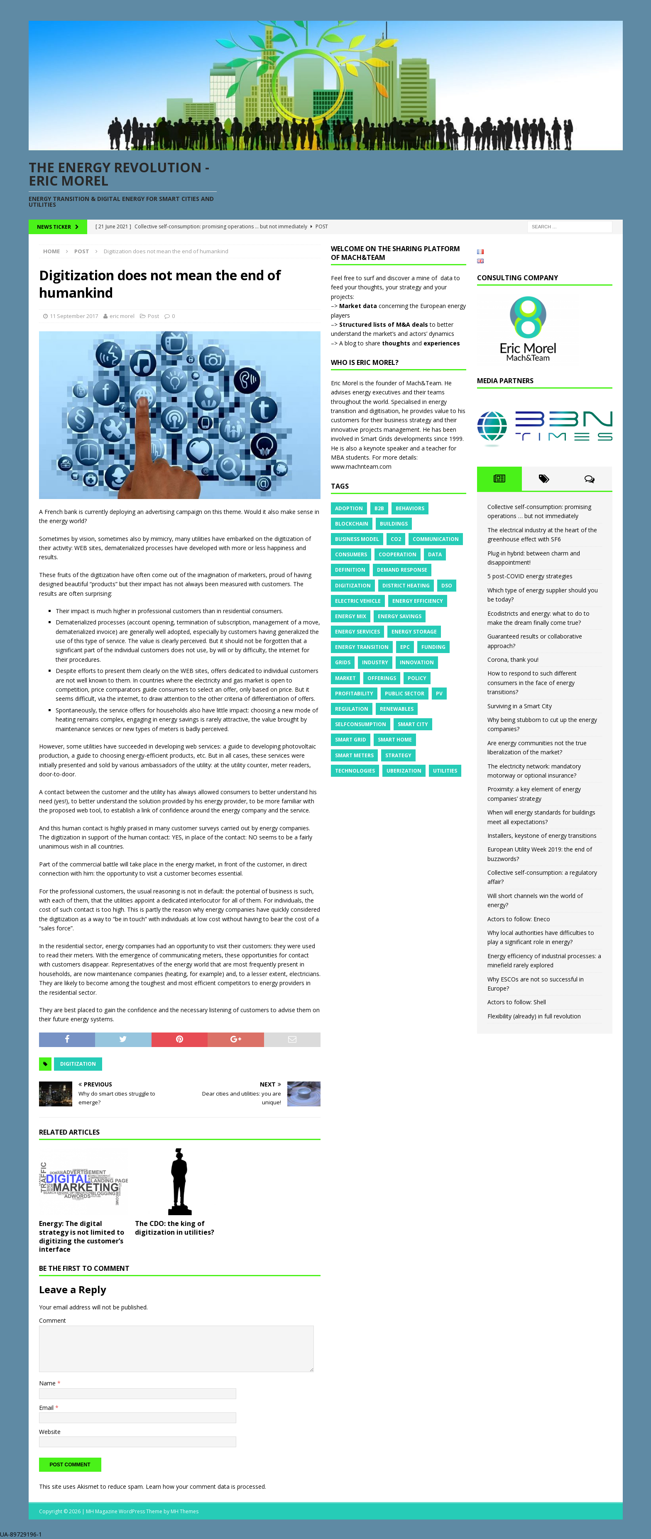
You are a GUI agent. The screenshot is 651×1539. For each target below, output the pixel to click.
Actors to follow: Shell (516, 1002)
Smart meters (354, 755)
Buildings (394, 523)
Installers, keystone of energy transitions (542, 835)
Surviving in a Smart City (519, 706)
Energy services (357, 631)
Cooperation (397, 554)
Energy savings (399, 616)
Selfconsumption (360, 724)
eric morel (122, 316)
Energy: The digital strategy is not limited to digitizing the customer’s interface (81, 1236)
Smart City (413, 724)
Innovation (417, 662)
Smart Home (395, 739)
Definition (350, 569)
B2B (379, 508)
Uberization (404, 770)
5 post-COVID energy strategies (530, 576)
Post (153, 316)
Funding (433, 647)
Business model (357, 539)
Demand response (402, 569)
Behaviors (410, 508)
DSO (446, 585)
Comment (52, 1320)
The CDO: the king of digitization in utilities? (174, 1228)
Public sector (404, 693)
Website (50, 1432)
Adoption (349, 508)
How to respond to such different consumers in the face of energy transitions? (532, 682)
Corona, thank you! (512, 659)
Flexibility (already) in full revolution (534, 1016)
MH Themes (184, 1511)
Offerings (381, 678)
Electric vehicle (358, 600)
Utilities (445, 770)
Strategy (398, 755)
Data (435, 554)
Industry (375, 662)
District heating (406, 585)
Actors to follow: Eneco (518, 919)
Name (48, 1383)
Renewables (397, 708)
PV (439, 693)
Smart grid (350, 739)
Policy (417, 678)
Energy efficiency (417, 600)
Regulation (351, 708)
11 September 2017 (74, 316)
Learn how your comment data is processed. (206, 1486)
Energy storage (414, 631)
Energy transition (362, 647)
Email (47, 1408)
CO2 (396, 539)
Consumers (351, 554)
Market (345, 678)
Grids (342, 662)
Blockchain (351, 523)
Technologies (355, 770)
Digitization (78, 1063)
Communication (436, 539)
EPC (405, 647)
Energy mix (350, 616)
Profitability (354, 693)
